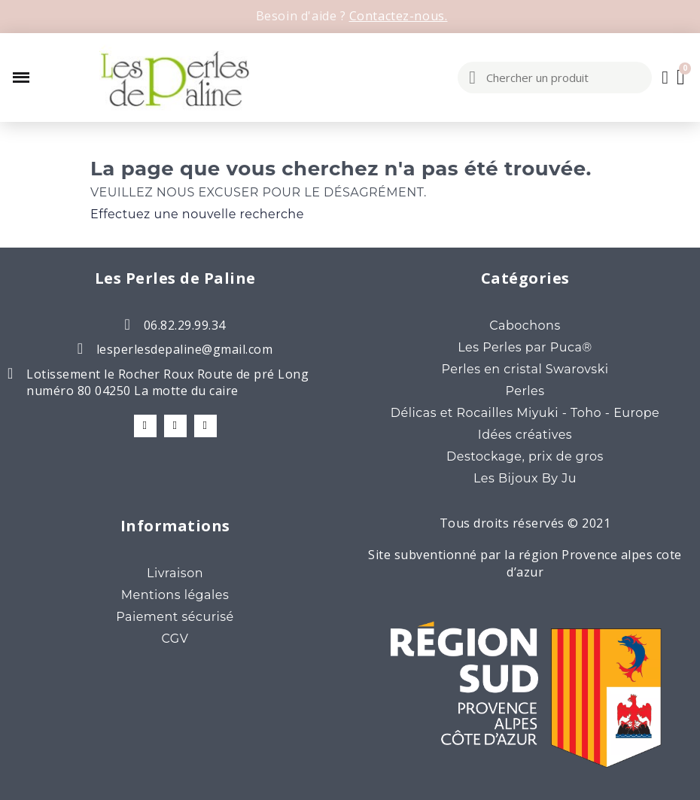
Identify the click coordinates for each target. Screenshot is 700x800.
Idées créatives (525, 434)
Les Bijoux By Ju (525, 478)
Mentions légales (175, 595)
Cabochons (524, 325)
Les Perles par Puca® (525, 347)
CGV (175, 638)
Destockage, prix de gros (525, 456)
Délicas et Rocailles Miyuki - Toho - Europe (525, 413)
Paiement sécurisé (175, 617)
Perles (524, 391)
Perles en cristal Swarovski (524, 369)
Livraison (175, 573)
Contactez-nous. (398, 16)
